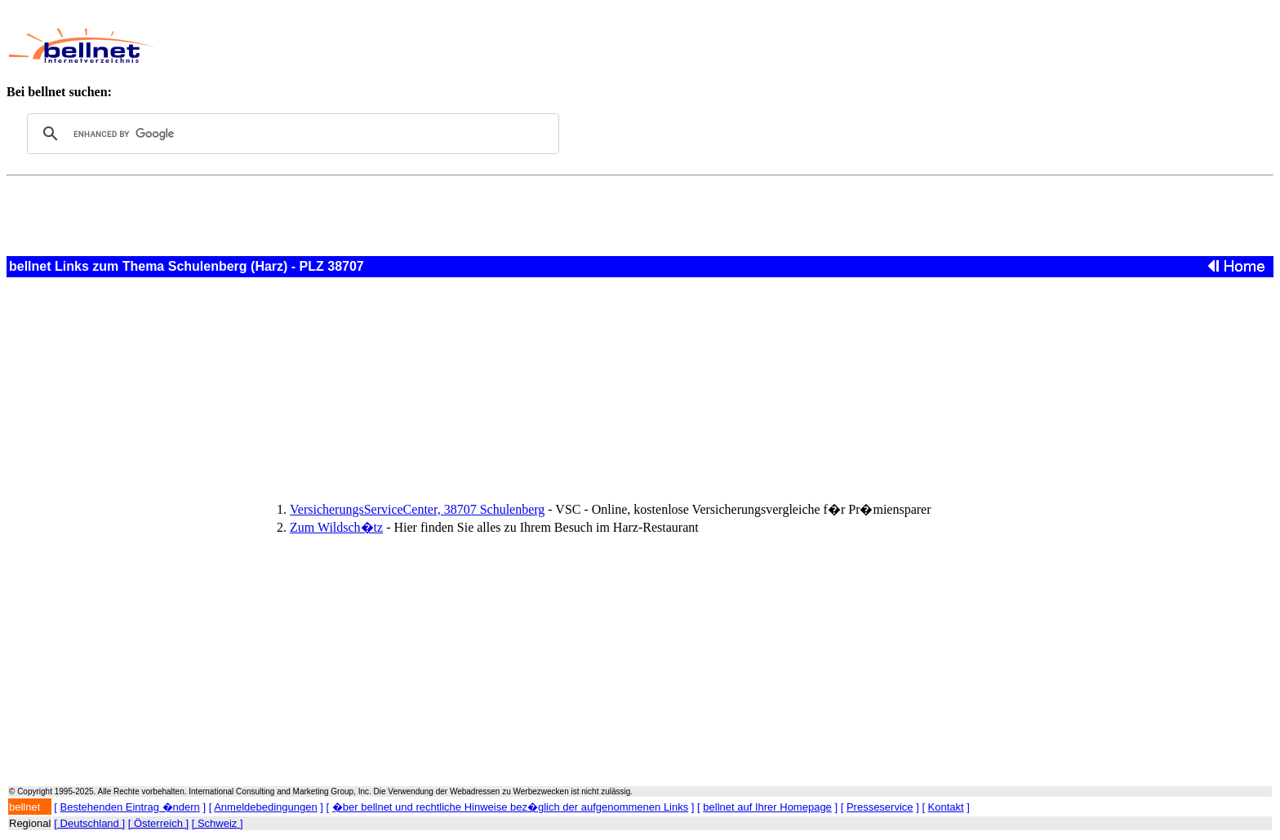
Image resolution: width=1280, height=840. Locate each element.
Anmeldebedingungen (266, 807)
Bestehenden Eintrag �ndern (130, 807)
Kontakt (946, 807)
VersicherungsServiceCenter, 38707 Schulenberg (417, 509)
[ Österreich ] (158, 823)
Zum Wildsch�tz (336, 527)
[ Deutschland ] (89, 823)
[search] (290, 134)
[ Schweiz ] (217, 823)
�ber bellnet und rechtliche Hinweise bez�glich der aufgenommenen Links (510, 807)
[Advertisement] (558, 45)
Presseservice (880, 807)
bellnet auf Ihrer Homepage (767, 807)
